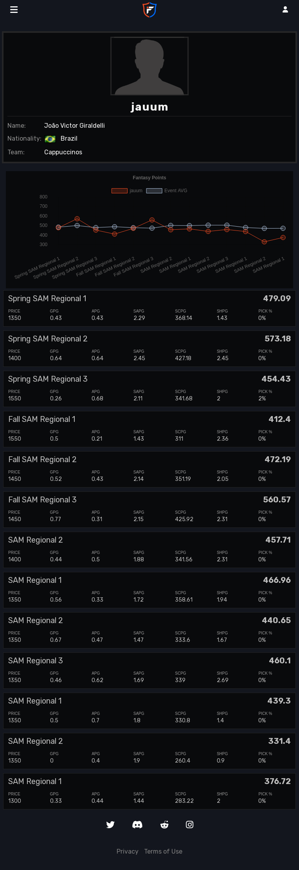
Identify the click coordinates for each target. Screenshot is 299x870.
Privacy (128, 851)
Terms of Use (163, 851)
